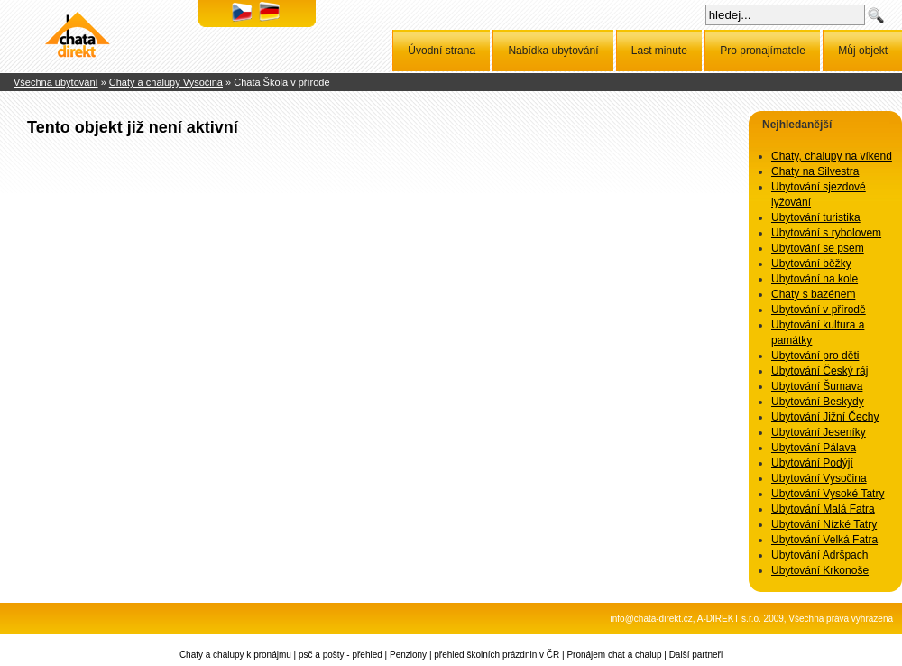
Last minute (659, 50)
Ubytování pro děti (815, 355)
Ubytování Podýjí (812, 463)
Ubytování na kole (814, 279)
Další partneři (696, 655)
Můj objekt (863, 50)
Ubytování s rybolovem (826, 233)
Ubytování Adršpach (819, 555)
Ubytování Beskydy (817, 401)
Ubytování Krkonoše (820, 570)
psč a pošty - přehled (340, 655)
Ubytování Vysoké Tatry (827, 493)
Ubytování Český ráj (819, 371)
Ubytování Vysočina (819, 478)
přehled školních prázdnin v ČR (496, 655)
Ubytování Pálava (813, 447)
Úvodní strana (441, 50)
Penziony (408, 655)
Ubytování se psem (817, 248)
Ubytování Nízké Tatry (824, 524)
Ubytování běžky (811, 263)
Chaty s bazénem (813, 294)
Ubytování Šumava (816, 386)
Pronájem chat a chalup (613, 655)
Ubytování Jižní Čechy (825, 417)
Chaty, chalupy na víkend (831, 156)
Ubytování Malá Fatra (823, 509)
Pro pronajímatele (762, 50)
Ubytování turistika (816, 217)
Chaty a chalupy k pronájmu (235, 655)
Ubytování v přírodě (818, 309)
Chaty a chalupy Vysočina (166, 82)
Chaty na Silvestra (815, 171)
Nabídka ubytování (553, 50)
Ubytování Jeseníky (818, 432)
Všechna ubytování (56, 82)
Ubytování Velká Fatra (824, 539)
